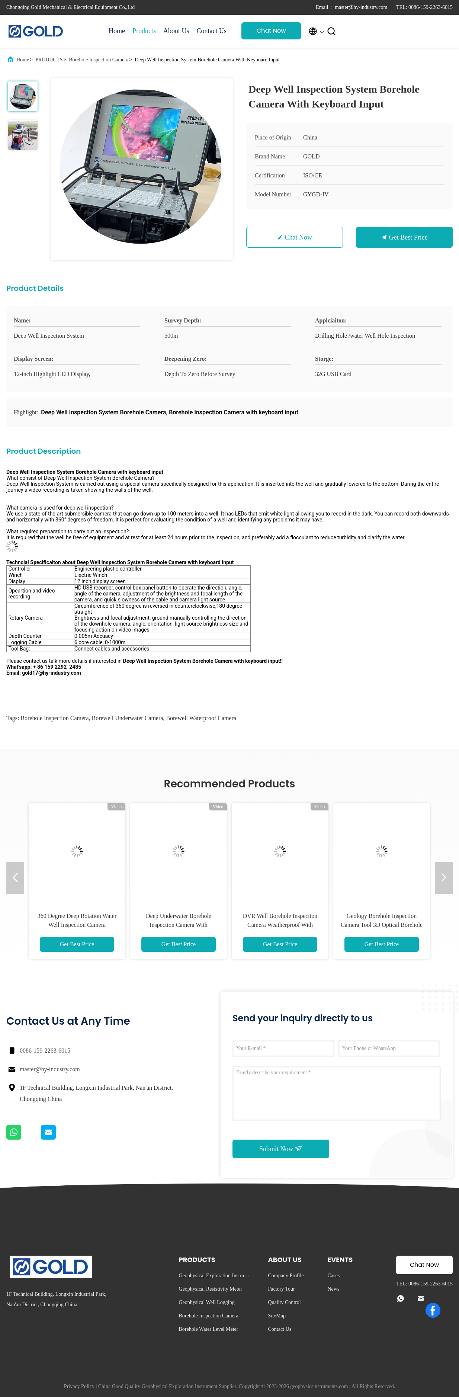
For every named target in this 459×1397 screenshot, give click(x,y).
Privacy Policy (79, 1386)
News (333, 1289)
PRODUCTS (48, 59)
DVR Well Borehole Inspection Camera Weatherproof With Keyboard (280, 925)
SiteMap (276, 1316)
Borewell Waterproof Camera (201, 718)
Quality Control (284, 1302)
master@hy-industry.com (50, 1069)
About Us (176, 31)
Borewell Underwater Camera (127, 718)
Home (117, 31)
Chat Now (271, 30)
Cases (333, 1275)
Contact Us (212, 31)
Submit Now (280, 1148)
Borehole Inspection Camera (98, 59)
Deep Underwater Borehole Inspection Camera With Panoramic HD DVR (178, 925)
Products (144, 31)
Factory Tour (281, 1289)
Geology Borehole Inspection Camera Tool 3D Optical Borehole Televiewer (382, 925)
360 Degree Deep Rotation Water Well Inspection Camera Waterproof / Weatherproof (77, 925)
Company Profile (286, 1275)
